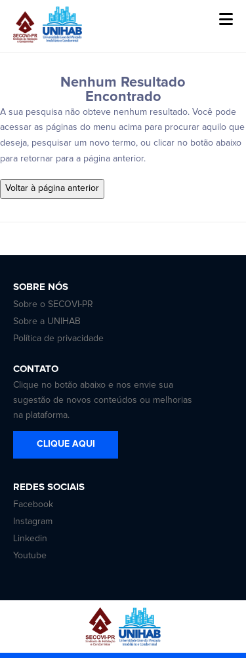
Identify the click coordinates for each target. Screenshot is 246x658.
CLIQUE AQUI (66, 444)
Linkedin (30, 538)
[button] (226, 19)
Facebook (33, 504)
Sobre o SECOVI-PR (53, 304)
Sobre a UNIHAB (47, 321)
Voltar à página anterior (52, 188)
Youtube (30, 555)
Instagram (32, 521)
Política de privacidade (58, 338)
